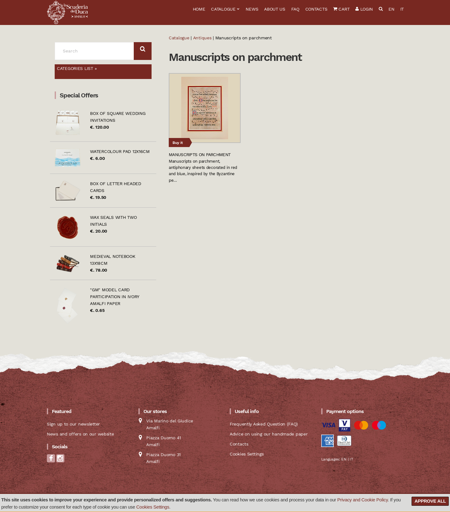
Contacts (316, 9)
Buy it (177, 142)
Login (364, 9)
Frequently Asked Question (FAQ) (264, 423)
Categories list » (77, 68)
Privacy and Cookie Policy (362, 499)
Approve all (430, 501)
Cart (341, 9)
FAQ (295, 9)
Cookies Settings (152, 507)
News (252, 9)
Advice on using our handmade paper (269, 433)
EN (391, 9)
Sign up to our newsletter (73, 423)
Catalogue (223, 9)
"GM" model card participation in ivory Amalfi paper (114, 296)
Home (199, 9)
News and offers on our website (80, 433)
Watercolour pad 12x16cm (120, 151)
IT (402, 9)
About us (274, 9)
